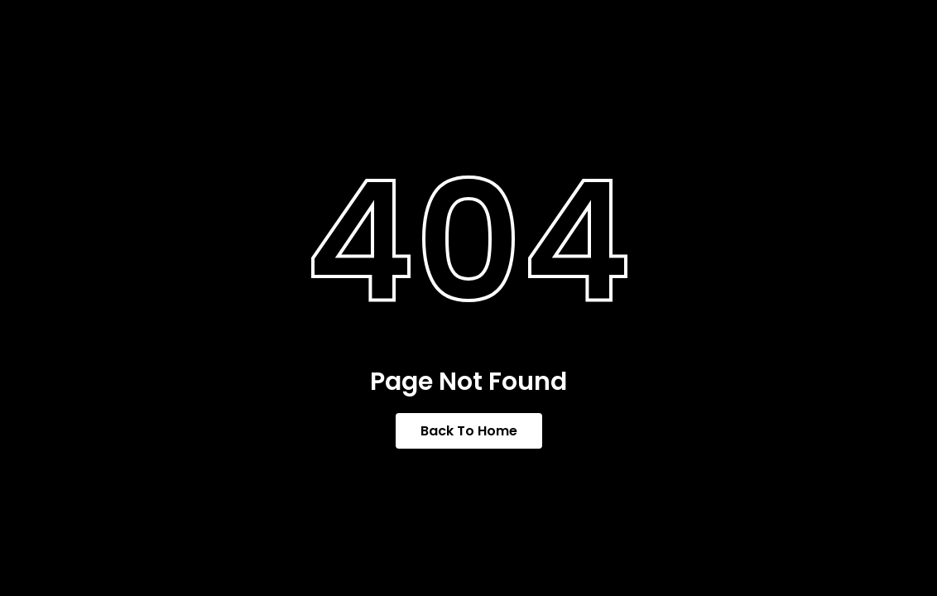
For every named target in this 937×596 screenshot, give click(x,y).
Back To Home (468, 430)
